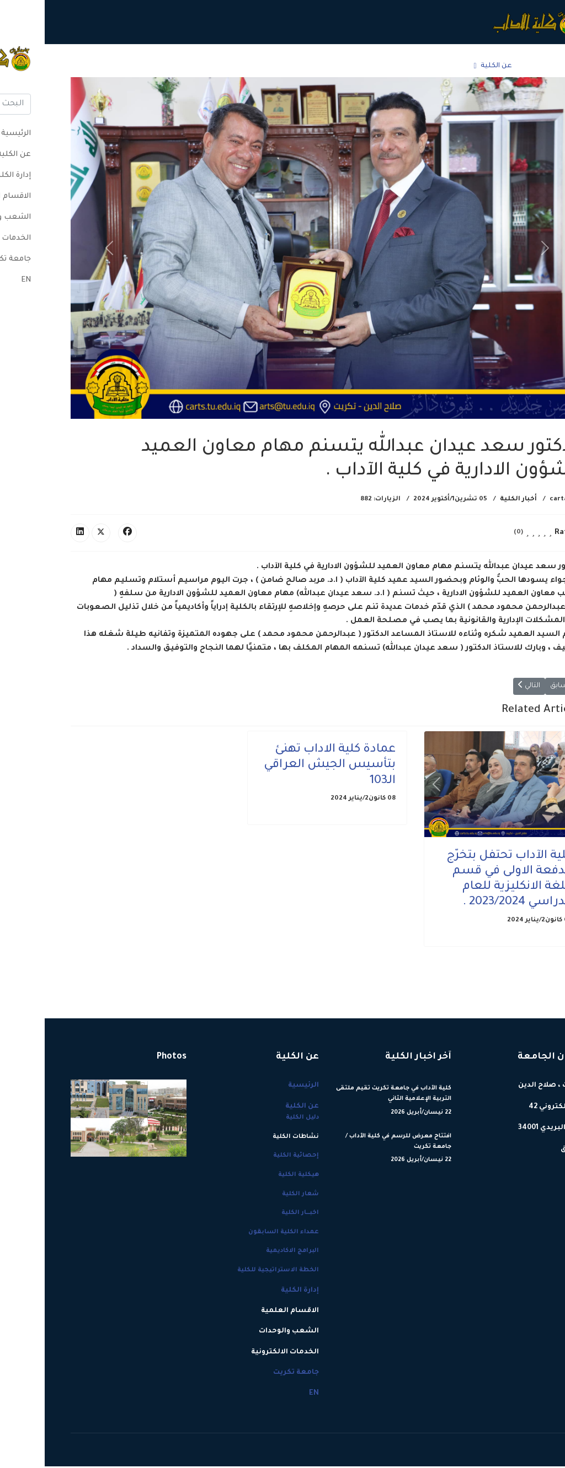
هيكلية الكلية (253, 1176)
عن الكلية (451, 66)
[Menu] (33, 66)
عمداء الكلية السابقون (239, 1233)
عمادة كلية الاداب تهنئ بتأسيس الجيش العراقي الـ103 (285, 767)
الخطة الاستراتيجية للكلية (233, 1272)
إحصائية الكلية (251, 1157)
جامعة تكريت (100, 66)
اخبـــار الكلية (255, 1214)
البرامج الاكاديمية (247, 1252)
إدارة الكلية (399, 66)
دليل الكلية (257, 1119)
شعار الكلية (255, 1195)
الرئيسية (493, 66)
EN (67, 66)
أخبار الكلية (473, 499)
